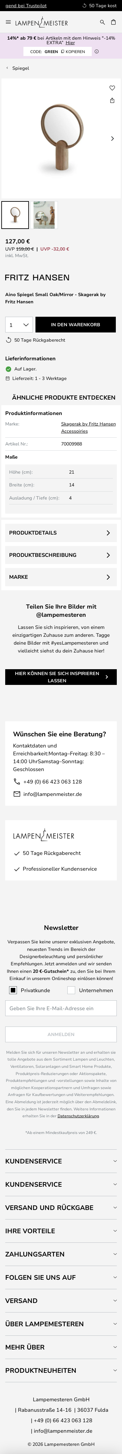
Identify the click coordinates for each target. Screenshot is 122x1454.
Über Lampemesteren (44, 1323)
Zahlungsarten (35, 1254)
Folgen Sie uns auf (40, 1277)
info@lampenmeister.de (52, 793)
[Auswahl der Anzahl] (19, 324)
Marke (18, 576)
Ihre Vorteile (30, 1230)
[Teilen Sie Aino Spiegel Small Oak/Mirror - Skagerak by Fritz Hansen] (112, 100)
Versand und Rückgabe (49, 1207)
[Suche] (102, 22)
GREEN (57, 51)
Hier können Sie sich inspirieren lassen (57, 677)
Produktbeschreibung (42, 554)
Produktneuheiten (40, 1370)
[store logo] (45, 22)
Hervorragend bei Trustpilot (74, 5)
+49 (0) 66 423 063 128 (52, 781)
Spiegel (20, 68)
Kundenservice (33, 1161)
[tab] (61, 1161)
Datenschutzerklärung (78, 1115)
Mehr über (25, 1347)
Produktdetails (33, 532)
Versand (21, 1300)
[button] (15, 215)
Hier (70, 42)
